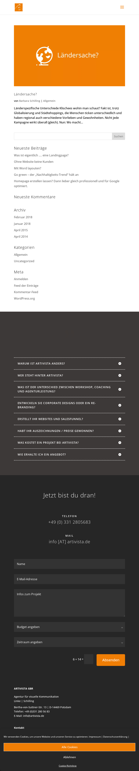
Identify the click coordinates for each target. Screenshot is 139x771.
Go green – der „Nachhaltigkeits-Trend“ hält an (46, 175)
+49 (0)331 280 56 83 (37, 711)
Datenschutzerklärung (115, 736)
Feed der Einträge (26, 286)
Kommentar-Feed (26, 292)
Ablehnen (69, 757)
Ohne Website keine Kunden (33, 162)
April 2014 (21, 237)
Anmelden (21, 279)
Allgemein (49, 101)
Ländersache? (25, 94)
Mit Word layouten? (27, 168)
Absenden (110, 659)
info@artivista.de (33, 716)
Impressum (95, 736)
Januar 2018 (22, 224)
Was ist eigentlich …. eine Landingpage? (41, 155)
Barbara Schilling (29, 101)
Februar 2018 (23, 217)
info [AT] (57, 542)
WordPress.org (24, 298)
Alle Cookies (69, 747)
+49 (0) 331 (59, 522)
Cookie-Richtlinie (68, 765)
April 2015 (21, 230)
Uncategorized (24, 261)
